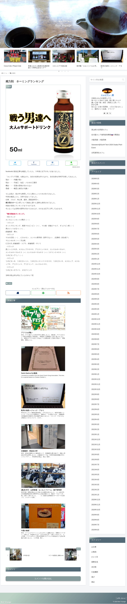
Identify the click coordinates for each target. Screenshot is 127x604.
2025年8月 (95, 224)
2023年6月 (95, 349)
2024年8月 (95, 284)
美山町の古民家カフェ (99, 130)
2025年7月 (95, 229)
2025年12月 (95, 204)
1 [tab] (59, 71)
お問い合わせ (120, 598)
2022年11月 (95, 384)
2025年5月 (95, 239)
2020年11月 (95, 505)
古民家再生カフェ (98, 153)
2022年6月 (95, 409)
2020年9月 (95, 515)
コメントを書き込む (43, 407)
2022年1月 (95, 434)
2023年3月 (95, 364)
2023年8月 (95, 339)
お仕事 (93, 547)
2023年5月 (95, 354)
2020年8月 (95, 520)
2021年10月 (95, 449)
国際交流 (94, 562)
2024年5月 (95, 299)
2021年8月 (95, 459)
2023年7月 (95, 344)
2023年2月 (95, 369)
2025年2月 (95, 254)
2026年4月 (95, 184)
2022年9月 (95, 394)
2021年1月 (95, 495)
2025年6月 (95, 234)
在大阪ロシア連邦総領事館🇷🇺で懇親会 (105, 135)
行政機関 (94, 572)
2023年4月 (95, 359)
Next (125, 59)
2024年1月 (95, 314)
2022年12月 (95, 379)
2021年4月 (95, 479)
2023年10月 (95, 329)
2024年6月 (95, 294)
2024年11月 (95, 269)
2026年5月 (95, 178)
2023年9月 (95, 334)
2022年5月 (95, 414)
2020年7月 (95, 525)
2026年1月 (95, 199)
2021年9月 (95, 454)
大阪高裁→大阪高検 (98, 140)
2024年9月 (95, 279)
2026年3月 (95, 189)
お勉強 (8, 283)
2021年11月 (95, 444)
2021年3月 (95, 484)
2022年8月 (95, 399)
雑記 (93, 582)
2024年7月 (95, 289)
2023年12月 (95, 319)
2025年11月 (95, 209)
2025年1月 (95, 259)
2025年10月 (95, 214)
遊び (93, 577)
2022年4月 (95, 419)
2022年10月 (95, 389)
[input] (107, 80)
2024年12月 (95, 264)
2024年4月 (95, 304)
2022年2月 (95, 429)
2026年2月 (95, 194)
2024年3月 (95, 309)
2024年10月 (95, 274)
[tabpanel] (15, 59)
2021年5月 (95, 474)
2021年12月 (95, 439)
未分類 (93, 567)
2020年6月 (95, 530)
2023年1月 (95, 374)
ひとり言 (94, 557)
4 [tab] (68, 71)
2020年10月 (95, 510)
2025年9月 (95, 219)
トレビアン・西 (107, 95)
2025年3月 (95, 249)
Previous (2, 59)
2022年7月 (95, 404)
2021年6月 (95, 469)
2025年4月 (95, 244)
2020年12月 (95, 499)
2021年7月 (95, 464)
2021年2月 (95, 490)
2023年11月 (95, 324)
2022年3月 (95, 424)
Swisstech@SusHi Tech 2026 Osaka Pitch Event (106, 146)
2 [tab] (62, 71)
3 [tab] (65, 71)
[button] (123, 79)
